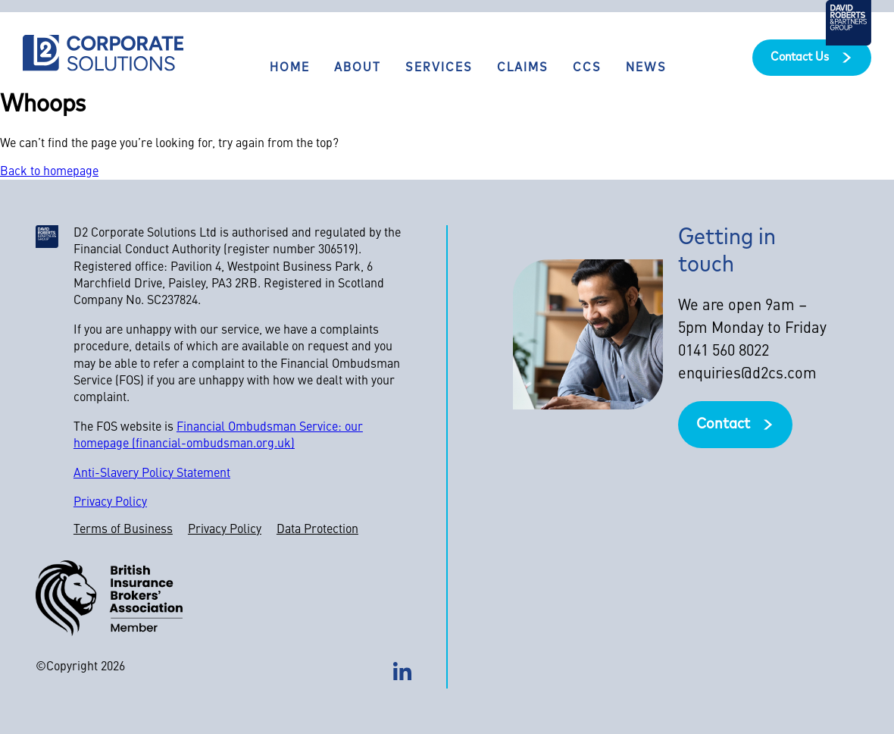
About (357, 68)
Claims (523, 68)
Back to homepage (49, 172)
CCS (587, 68)
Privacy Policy (110, 503)
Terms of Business (123, 530)
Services (439, 68)
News (646, 68)
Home (290, 68)
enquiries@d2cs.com (747, 374)
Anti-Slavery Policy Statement (151, 474)
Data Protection (317, 530)
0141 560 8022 (723, 351)
